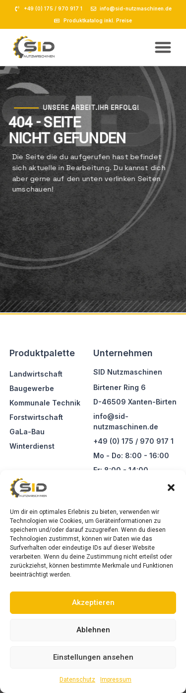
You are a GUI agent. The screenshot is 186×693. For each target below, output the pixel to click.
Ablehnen (93, 629)
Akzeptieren (93, 602)
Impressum (115, 679)
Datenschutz (77, 679)
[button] (171, 488)
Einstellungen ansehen (93, 657)
